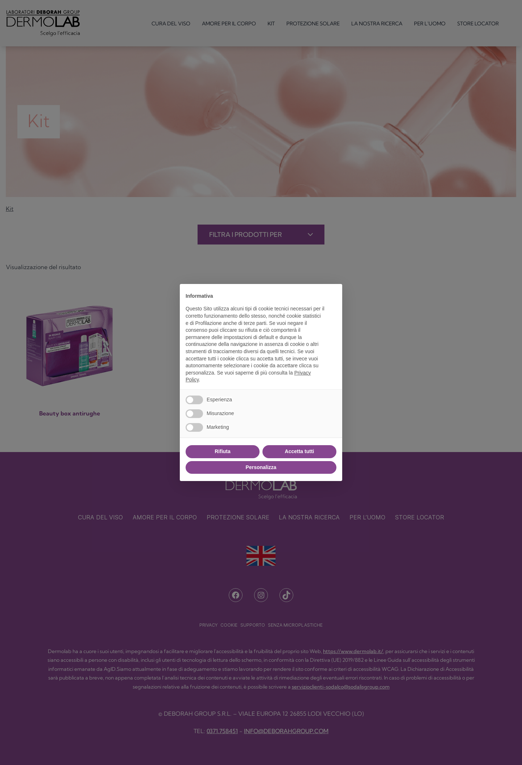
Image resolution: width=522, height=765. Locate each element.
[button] (333, 295)
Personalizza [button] (261, 467)
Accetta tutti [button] (299, 451)
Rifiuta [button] (223, 451)
